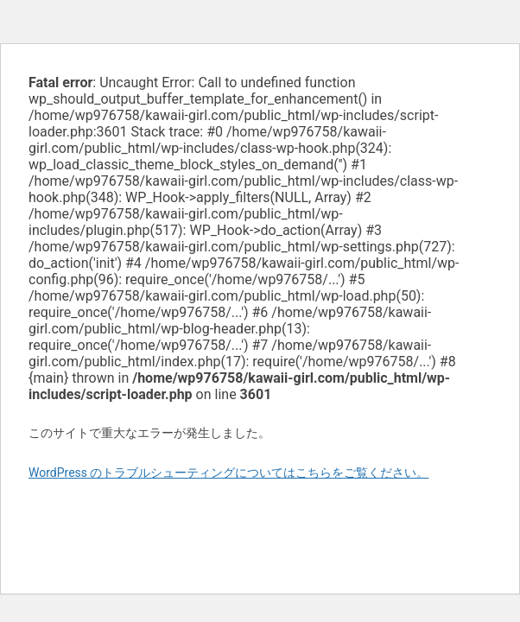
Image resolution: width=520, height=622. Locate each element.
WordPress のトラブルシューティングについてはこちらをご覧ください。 (229, 472)
